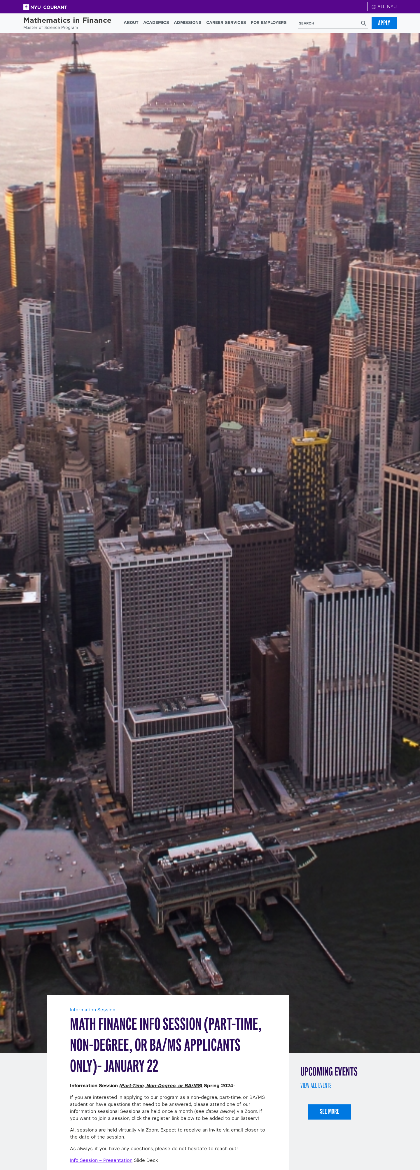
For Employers (269, 22)
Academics (156, 22)
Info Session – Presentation (101, 1160)
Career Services (226, 22)
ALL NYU (384, 6)
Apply (384, 23)
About (131, 22)
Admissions (188, 22)
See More (329, 1111)
